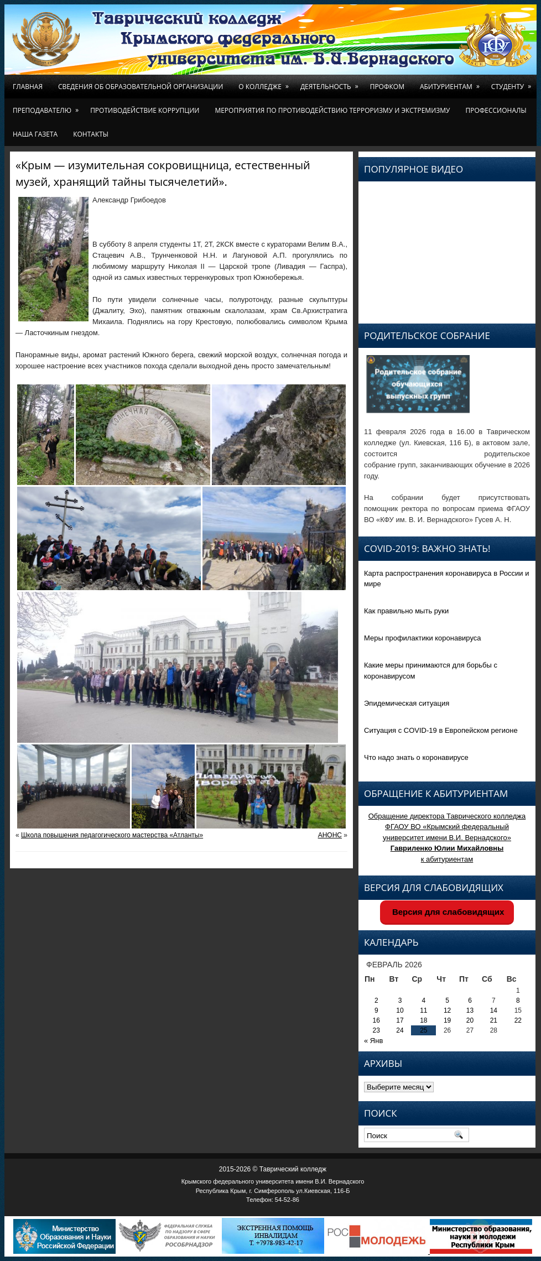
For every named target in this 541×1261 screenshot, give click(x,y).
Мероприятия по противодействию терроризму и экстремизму (332, 110)
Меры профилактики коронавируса (422, 638)
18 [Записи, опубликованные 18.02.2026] (423, 1020)
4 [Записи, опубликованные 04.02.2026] (424, 1000)
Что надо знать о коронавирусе (416, 757)
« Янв (373, 1040)
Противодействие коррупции (144, 110)
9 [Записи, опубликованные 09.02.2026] (376, 1010)
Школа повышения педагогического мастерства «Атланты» (112, 835)
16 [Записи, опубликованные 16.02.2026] (376, 1020)
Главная (28, 86)
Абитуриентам (451, 83)
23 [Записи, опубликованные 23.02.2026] (376, 1030)
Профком (387, 86)
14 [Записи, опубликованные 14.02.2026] (493, 1010)
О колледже (265, 83)
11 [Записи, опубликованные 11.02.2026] (423, 1010)
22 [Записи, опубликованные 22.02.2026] (518, 1020)
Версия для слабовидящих (447, 911)
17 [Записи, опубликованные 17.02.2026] (399, 1020)
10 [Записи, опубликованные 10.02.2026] (399, 1010)
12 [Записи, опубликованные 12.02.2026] (447, 1010)
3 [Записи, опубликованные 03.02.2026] (400, 1000)
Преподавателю (47, 106)
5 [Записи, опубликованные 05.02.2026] (447, 1000)
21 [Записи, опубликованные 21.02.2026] (493, 1020)
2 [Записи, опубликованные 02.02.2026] (376, 1000)
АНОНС (330, 835)
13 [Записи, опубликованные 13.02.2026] (470, 1010)
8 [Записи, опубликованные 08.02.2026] (518, 1000)
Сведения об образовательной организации (140, 86)
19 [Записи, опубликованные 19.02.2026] (447, 1020)
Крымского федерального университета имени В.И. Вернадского (273, 1181)
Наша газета (35, 134)
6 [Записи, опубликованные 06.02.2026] (470, 1000)
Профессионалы (495, 110)
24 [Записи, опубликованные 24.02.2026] (399, 1030)
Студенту (513, 83)
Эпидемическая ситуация (406, 703)
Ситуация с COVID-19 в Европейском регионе (441, 730)
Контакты (90, 134)
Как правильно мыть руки (406, 611)
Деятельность (331, 83)
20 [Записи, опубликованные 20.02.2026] (470, 1020)
